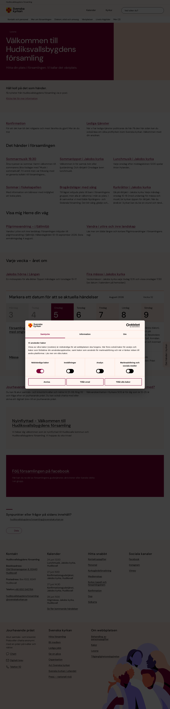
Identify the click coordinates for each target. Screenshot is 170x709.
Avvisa (47, 382)
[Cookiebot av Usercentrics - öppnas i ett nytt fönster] (130, 325)
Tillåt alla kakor (123, 382)
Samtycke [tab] (45, 334)
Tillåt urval (85, 382)
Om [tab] (124, 334)
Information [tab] (85, 334)
